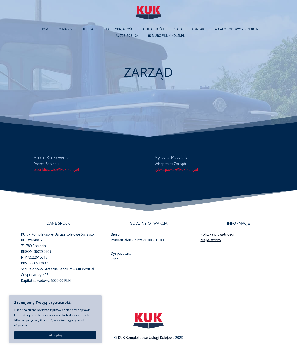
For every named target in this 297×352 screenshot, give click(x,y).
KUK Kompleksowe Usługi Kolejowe (146, 331)
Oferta (87, 29)
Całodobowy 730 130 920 (238, 29)
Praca (178, 29)
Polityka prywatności (217, 225)
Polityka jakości (120, 29)
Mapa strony (211, 231)
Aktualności (153, 29)
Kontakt (198, 29)
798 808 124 (127, 36)
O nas (64, 29)
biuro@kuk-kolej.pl (166, 36)
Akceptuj (55, 335)
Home (45, 29)
